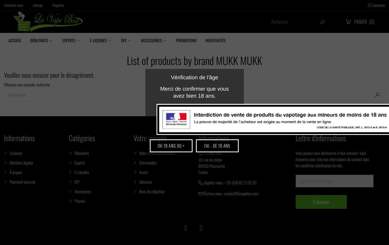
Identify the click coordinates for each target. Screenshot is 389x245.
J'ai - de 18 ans (217, 146)
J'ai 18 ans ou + (171, 146)
